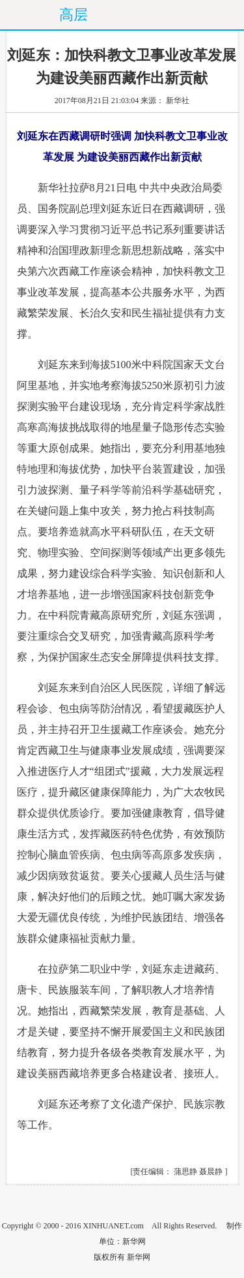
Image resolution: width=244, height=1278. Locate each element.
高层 (73, 15)
